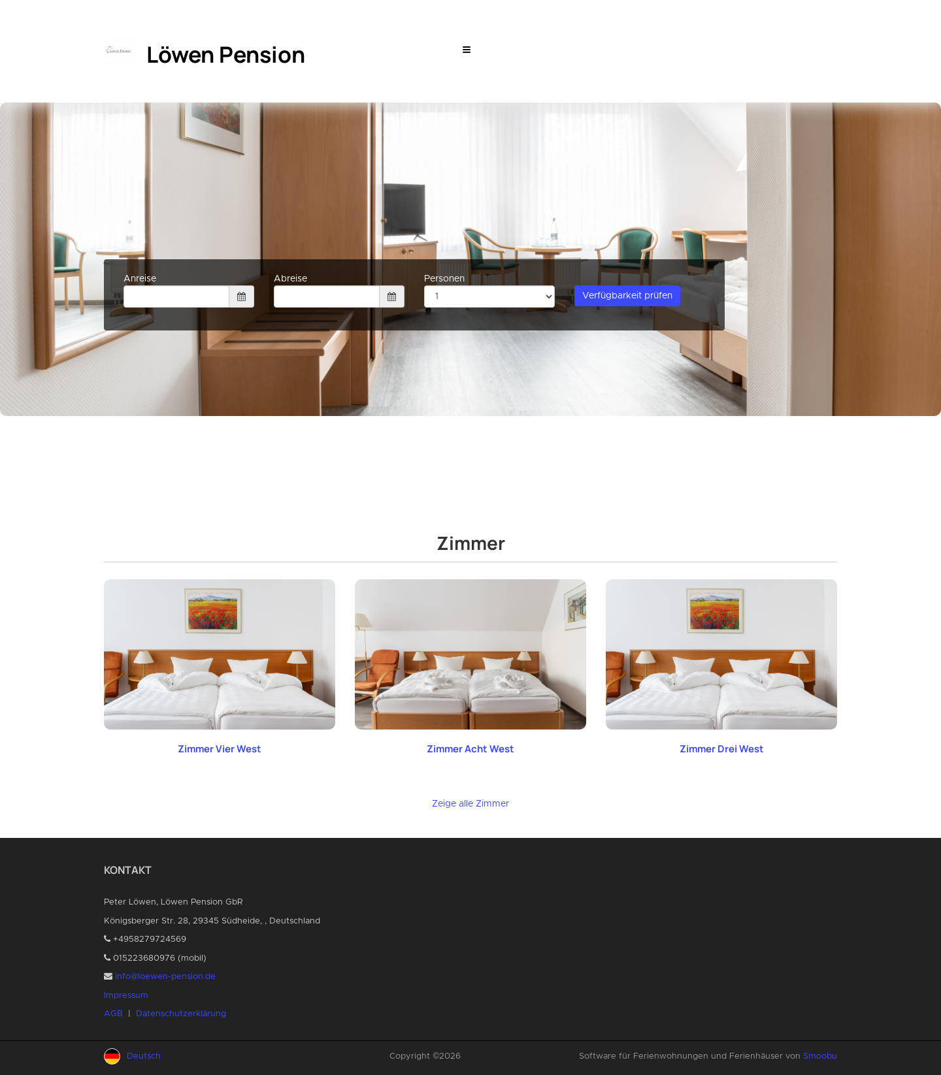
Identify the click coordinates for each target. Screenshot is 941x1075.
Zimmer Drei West (722, 749)
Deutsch (144, 1056)
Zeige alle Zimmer (470, 804)
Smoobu (820, 1056)
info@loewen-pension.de (165, 976)
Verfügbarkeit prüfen (627, 295)
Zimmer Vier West (219, 749)
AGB (113, 1014)
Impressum (126, 995)
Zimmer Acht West (470, 749)
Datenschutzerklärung (181, 1014)
